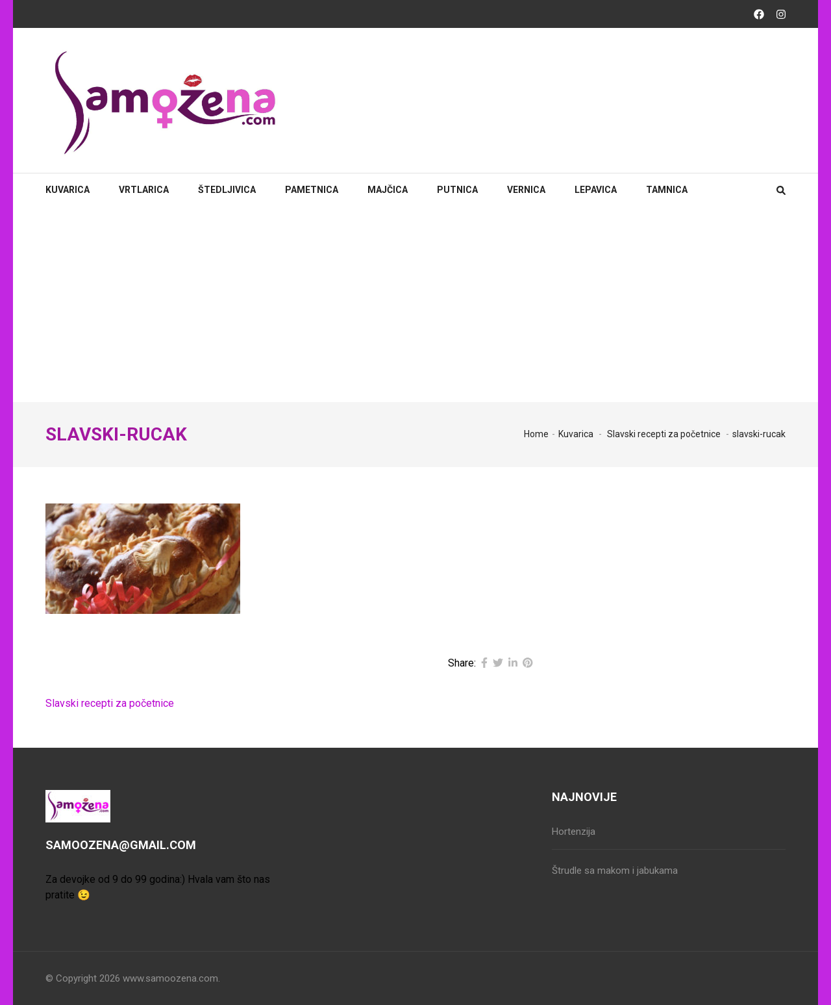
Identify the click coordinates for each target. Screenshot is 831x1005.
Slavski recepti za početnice (109, 703)
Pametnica (311, 189)
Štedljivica (227, 189)
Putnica (457, 189)
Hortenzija (573, 831)
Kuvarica (67, 189)
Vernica (526, 189)
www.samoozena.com (170, 978)
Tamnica (667, 189)
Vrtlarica (144, 189)
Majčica (387, 189)
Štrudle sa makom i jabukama (615, 870)
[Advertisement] (415, 305)
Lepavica (596, 189)
